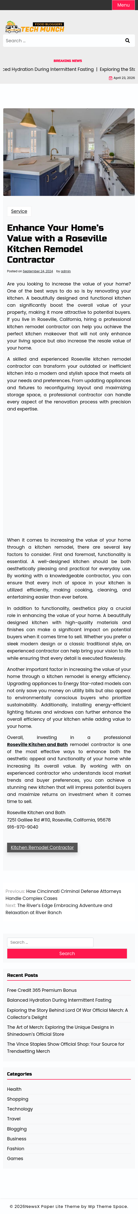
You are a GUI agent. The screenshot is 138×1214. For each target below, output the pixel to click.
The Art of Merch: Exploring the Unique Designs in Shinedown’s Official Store (60, 1030)
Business (16, 1139)
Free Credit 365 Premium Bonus (42, 990)
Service (19, 211)
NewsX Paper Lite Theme (52, 1206)
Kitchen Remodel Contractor (42, 848)
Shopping (17, 1099)
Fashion (15, 1149)
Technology (20, 1109)
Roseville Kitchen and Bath (37, 745)
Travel (13, 1119)
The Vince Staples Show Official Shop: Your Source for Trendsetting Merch (65, 1047)
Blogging (17, 1129)
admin (66, 271)
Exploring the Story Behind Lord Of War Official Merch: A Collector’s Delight (67, 1013)
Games (15, 1159)
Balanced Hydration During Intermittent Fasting (59, 1000)
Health (14, 1089)
